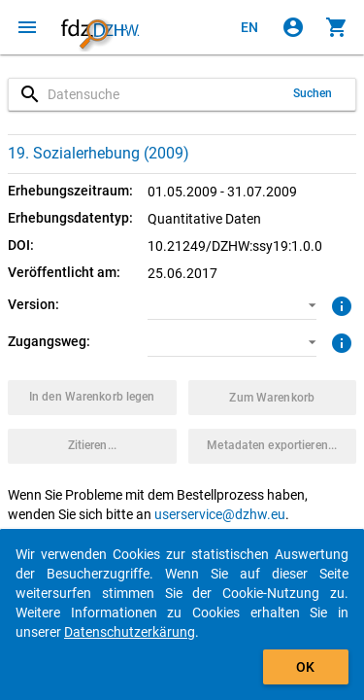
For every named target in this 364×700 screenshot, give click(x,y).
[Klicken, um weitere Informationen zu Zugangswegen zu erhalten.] (339, 341)
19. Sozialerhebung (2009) (98, 153)
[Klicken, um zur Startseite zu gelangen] (100, 27)
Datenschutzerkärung (129, 632)
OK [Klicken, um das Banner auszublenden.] (305, 667)
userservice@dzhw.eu (219, 514)
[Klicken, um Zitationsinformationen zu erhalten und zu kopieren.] (92, 446)
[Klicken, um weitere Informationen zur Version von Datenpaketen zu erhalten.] (339, 304)
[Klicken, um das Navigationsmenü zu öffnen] (27, 27)
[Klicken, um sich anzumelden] (293, 27)
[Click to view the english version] (249, 27)
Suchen (313, 93)
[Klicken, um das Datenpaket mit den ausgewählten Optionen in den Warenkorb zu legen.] (92, 397)
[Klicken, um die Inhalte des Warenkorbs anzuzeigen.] (336, 27)
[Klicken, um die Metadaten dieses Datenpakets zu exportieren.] (272, 446)
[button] (232, 305)
